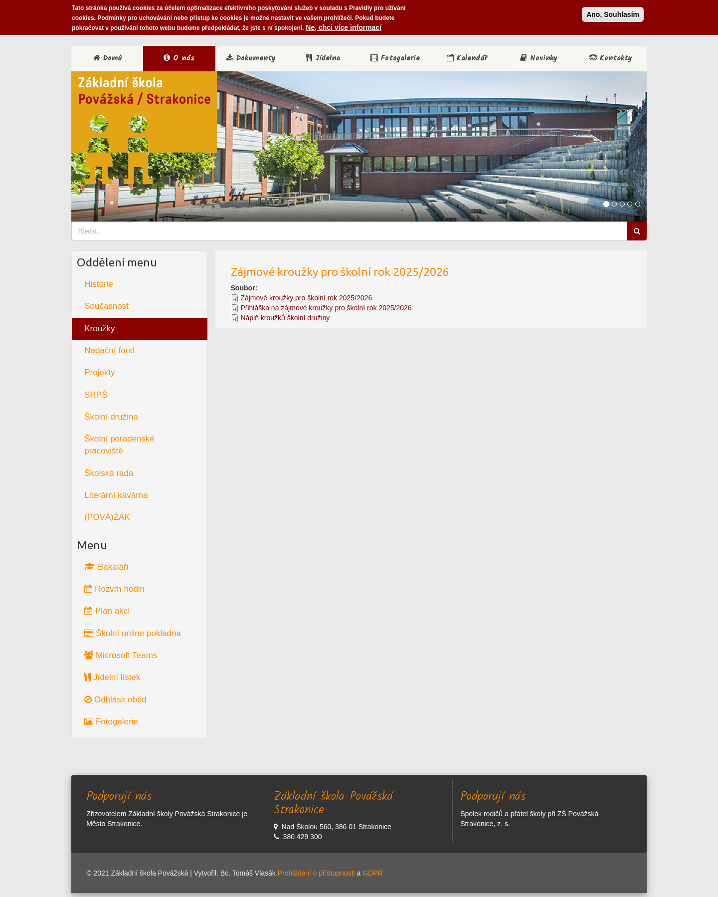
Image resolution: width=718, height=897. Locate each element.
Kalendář (467, 58)
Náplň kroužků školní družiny (285, 318)
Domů (107, 58)
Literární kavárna (116, 495)
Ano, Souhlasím (612, 12)
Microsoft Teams (120, 655)
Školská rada (108, 473)
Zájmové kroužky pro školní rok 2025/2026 (306, 298)
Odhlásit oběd (115, 699)
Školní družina (111, 417)
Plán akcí (107, 611)
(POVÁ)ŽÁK (107, 517)
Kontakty (610, 58)
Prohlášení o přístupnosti (316, 873)
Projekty (99, 372)
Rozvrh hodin (114, 589)
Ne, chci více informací (343, 25)
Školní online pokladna (132, 633)
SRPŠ (95, 395)
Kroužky (99, 328)
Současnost (106, 306)
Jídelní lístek (112, 677)
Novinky (538, 58)
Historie (98, 284)
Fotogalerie (395, 58)
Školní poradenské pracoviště (119, 444)
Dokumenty (251, 58)
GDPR (372, 873)
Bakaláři (106, 567)
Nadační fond (109, 350)
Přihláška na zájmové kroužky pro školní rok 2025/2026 (325, 308)
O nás (179, 58)
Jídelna (323, 58)
